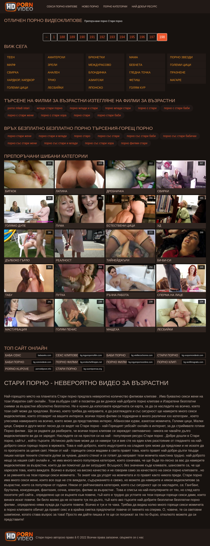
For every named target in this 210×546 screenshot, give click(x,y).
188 (62, 37)
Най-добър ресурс (145, 6)
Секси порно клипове (62, 6)
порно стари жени (19, 136)
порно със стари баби (141, 136)
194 (122, 37)
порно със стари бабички (179, 136)
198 (162, 37)
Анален (54, 72)
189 (72, 37)
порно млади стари (118, 108)
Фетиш (134, 80)
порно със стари (108, 136)
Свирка (12, 72)
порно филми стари (134, 143)
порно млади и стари (84, 108)
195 (132, 37)
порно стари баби (109, 115)
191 (92, 37)
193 (112, 37)
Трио (52, 80)
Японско (96, 87)
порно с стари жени (21, 115)
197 (152, 37)
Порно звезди (181, 57)
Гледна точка (139, 72)
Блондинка (97, 72)
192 (102, 37)
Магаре (175, 80)
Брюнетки (97, 57)
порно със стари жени (22, 143)
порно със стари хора (99, 143)
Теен (11, 57)
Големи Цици (17, 87)
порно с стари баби (176, 108)
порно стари (82, 115)
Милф (11, 64)
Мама (133, 57)
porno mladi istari (19, 108)
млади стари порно (50, 108)
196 (142, 37)
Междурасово (100, 64)
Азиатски (96, 80)
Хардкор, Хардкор (21, 80)
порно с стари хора (53, 115)
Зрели (52, 64)
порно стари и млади (53, 136)
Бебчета (135, 64)
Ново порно (90, 6)
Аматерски (56, 57)
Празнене (177, 72)
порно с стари (147, 108)
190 (82, 37)
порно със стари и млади (61, 143)
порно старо (82, 136)
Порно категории (116, 6)
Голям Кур (137, 87)
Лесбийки (55, 87)
